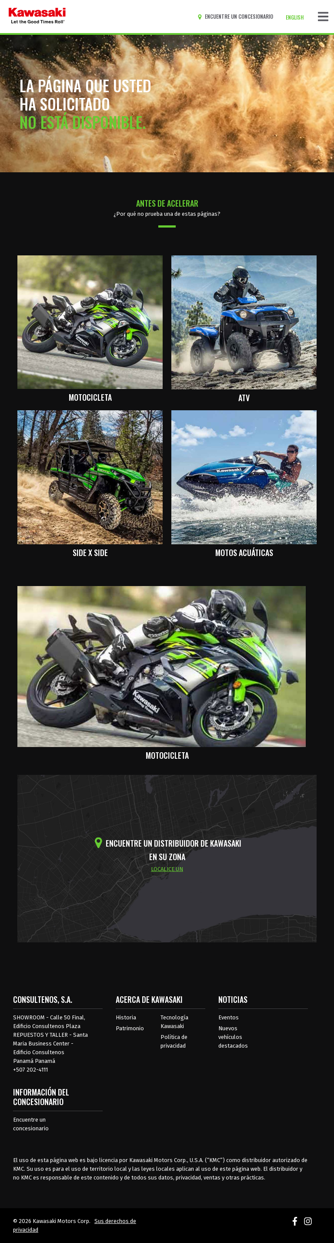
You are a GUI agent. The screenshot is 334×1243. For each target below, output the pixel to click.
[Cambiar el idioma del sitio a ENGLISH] (297, 17)
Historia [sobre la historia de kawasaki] (126, 1017)
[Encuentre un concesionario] (237, 16)
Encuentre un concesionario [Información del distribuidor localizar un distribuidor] (31, 1124)
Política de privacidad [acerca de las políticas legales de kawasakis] (173, 1041)
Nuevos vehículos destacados (233, 1037)
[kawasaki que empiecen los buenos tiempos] (37, 16)
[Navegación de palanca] (323, 16)
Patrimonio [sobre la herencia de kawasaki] (130, 1028)
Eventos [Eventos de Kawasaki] (228, 1017)
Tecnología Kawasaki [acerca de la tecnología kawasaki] (174, 1021)
